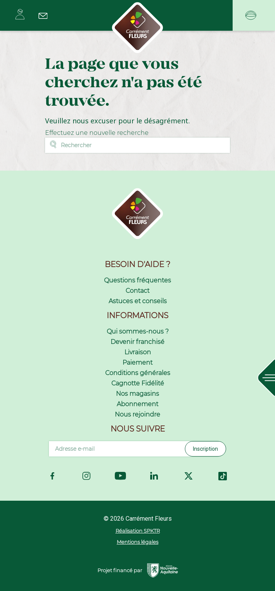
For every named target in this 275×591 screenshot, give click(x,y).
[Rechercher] (137, 145)
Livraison (137, 352)
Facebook (52, 476)
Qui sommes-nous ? (138, 331)
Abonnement (137, 404)
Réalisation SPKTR (138, 531)
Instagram (86, 476)
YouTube (120, 476)
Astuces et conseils (138, 301)
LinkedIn (154, 476)
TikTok (222, 476)
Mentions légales (137, 542)
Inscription (205, 449)
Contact (137, 290)
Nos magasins (137, 393)
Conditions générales (137, 373)
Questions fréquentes (137, 280)
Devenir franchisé (137, 341)
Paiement (137, 362)
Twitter (188, 476)
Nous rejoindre (137, 414)
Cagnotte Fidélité (137, 383)
